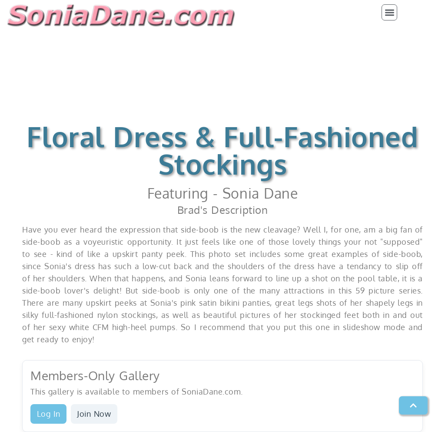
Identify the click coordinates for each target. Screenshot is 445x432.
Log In (48, 413)
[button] (390, 12)
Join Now (94, 413)
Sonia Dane (260, 193)
